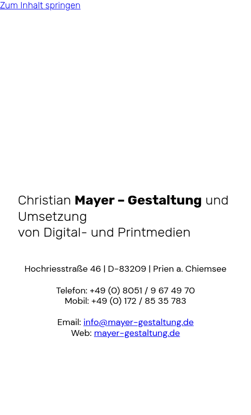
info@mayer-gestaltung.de (139, 322)
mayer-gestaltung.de (137, 333)
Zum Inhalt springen (40, 5)
